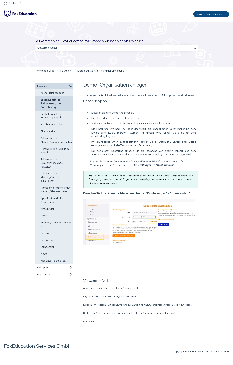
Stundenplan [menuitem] (48, 247)
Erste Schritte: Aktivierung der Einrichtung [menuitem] (51, 103)
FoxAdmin (65, 70)
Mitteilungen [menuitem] (48, 208)
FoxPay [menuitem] (45, 233)
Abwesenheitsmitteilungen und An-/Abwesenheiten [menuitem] (55, 189)
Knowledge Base (44, 70)
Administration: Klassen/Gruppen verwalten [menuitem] (56, 139)
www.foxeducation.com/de (211, 14)
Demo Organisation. (122, 112)
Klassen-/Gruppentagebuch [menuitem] (56, 224)
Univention (88, 321)
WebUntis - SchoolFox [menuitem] (53, 260)
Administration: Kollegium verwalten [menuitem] (55, 150)
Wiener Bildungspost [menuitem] (52, 93)
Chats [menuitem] (44, 215)
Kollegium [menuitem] (42, 267)
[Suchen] (195, 48)
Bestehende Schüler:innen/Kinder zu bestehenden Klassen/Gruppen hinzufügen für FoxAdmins (131, 313)
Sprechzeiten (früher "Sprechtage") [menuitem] (52, 199)
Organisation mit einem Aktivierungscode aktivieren (109, 296)
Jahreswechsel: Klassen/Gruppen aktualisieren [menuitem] (50, 177)
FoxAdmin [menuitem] (42, 86)
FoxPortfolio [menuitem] (47, 240)
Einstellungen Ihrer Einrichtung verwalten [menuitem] (52, 115)
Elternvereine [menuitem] (48, 131)
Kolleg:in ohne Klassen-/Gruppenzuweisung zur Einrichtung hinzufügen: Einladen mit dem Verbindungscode (137, 304)
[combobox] (113, 48)
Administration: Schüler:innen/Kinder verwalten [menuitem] (52, 163)
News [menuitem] (44, 254)
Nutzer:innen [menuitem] (44, 274)
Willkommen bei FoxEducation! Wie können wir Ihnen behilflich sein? (89, 41)
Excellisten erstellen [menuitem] (52, 124)
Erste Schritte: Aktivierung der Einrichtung (100, 70)
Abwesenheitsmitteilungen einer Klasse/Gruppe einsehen (112, 288)
